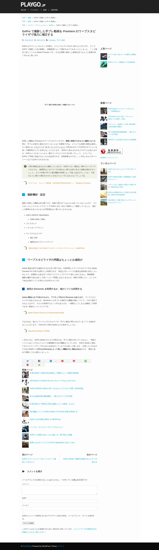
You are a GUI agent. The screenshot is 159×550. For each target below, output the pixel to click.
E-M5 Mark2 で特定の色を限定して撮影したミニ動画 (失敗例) (54, 373)
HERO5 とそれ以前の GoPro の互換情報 (122, 140)
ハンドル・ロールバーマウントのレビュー (46, 427)
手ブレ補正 (61, 40)
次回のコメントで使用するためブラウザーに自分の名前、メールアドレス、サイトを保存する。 (58, 517)
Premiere (52, 40)
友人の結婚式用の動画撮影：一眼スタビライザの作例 (51, 396)
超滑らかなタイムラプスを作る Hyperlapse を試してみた (52, 442)
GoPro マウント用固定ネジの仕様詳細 (121, 62)
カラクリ (60, 546)
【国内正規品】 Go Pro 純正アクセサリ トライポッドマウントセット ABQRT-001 (56, 248)
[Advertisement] (40, 123)
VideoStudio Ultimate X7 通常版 (39, 331)
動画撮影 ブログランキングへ (109, 157)
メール (25, 505)
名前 (24, 498)
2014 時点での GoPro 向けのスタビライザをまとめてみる (53, 381)
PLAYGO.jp (27, 546)
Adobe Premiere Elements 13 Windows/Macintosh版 (46, 313)
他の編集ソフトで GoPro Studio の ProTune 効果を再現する (53, 412)
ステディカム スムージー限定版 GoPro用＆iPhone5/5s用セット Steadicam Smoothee (59, 183)
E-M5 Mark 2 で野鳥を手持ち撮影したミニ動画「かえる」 (53, 404)
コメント (25, 484)
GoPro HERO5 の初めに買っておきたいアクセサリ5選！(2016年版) (56, 388)
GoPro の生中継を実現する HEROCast (45, 419)
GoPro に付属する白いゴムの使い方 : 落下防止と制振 (51, 435)
